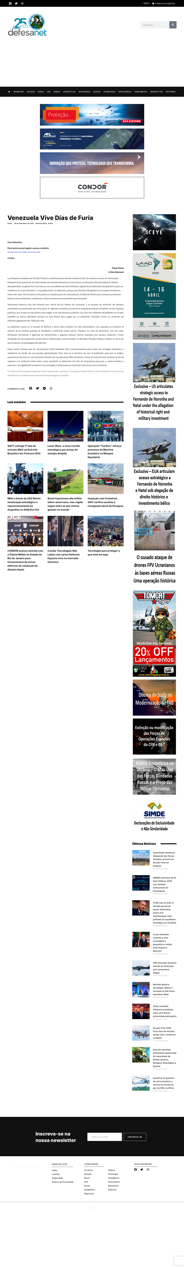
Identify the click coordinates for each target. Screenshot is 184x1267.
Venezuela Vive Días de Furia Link (23, 252)
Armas (57, 92)
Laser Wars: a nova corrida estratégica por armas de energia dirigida (64, 449)
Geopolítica (69, 92)
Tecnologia (109, 92)
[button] (30, 388)
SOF (49, 92)
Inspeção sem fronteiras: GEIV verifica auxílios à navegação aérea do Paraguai (105, 502)
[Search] (173, 24)
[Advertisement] (92, 58)
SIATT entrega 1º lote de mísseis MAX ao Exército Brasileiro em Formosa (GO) (23, 449)
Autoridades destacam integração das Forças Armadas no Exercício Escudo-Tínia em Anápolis (164, 859)
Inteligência (125, 92)
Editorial (171, 92)
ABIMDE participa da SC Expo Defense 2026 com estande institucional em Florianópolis (164, 884)
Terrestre (18, 92)
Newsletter (157, 92)
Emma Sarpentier (49, 371)
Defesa (97, 92)
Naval (41, 92)
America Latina (41, 223)
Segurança (84, 92)
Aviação (31, 92)
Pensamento (141, 92)
